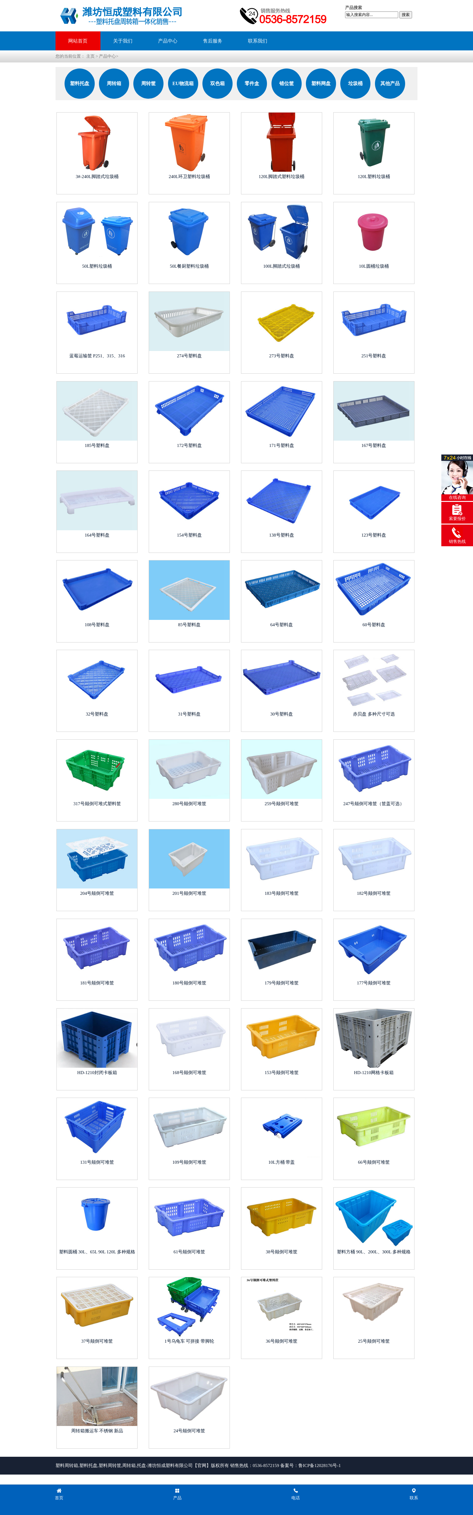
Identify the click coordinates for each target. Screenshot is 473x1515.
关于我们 (122, 40)
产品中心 (167, 40)
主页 (90, 56)
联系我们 (257, 40)
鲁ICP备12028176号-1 (319, 1465)
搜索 (406, 14)
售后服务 (212, 40)
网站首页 (77, 40)
